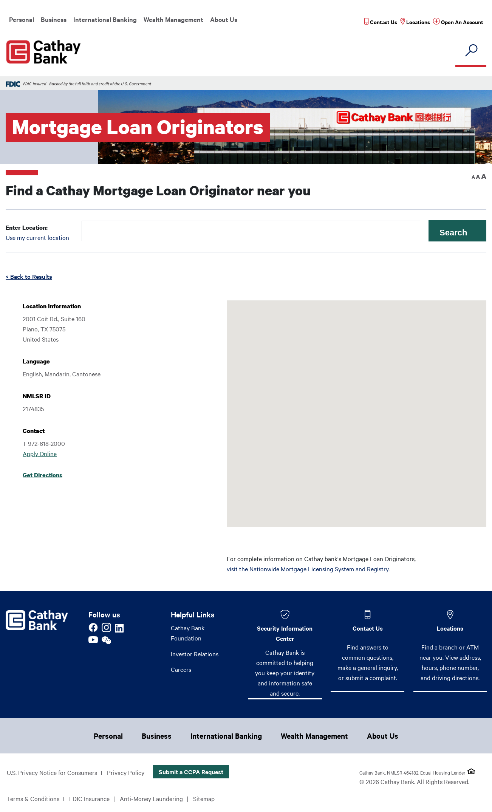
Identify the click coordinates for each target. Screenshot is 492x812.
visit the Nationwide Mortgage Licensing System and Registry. (308, 569)
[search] (470, 51)
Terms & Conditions (33, 798)
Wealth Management (173, 19)
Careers (181, 669)
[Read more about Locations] (415, 22)
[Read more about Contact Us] (380, 22)
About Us (223, 19)
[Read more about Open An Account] (458, 22)
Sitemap (204, 798)
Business (54, 19)
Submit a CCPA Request (191, 771)
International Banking (105, 19)
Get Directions (42, 475)
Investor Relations (194, 654)
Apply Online (40, 453)
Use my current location (37, 237)
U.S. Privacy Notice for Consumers (52, 772)
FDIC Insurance (89, 798)
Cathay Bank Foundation (187, 632)
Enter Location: (27, 227)
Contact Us (368, 628)
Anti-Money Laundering (151, 798)
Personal (21, 19)
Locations (450, 628)
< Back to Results (29, 276)
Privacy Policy (125, 772)
